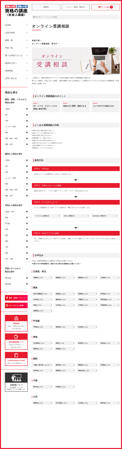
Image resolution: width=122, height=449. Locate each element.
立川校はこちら (38, 299)
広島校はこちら (60, 387)
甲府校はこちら (38, 327)
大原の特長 (10, 33)
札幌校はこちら (38, 277)
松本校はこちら (83, 327)
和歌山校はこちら (83, 370)
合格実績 (9, 71)
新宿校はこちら (83, 294)
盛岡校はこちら (83, 277)
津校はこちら (60, 343)
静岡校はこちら (38, 349)
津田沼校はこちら (106, 299)
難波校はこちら (83, 365)
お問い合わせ (11, 78)
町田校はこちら (105, 294)
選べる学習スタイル (14, 55)
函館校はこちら (60, 277)
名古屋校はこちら (38, 343)
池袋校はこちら (60, 294)
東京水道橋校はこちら (40, 294)
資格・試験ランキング (17, 298)
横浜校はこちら (60, 299)
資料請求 (46, 7)
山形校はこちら (105, 277)
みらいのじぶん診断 (16, 305)
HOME (8, 25)
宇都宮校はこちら (106, 305)
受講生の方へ (11, 63)
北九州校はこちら (61, 403)
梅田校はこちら (60, 365)
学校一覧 (9, 48)
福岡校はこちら (38, 403)
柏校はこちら (37, 305)
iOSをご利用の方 (69, 216)
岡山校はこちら (38, 387)
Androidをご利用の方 (99, 216)
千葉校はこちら (83, 299)
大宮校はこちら (83, 305)
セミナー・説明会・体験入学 (76, 7)
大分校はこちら (83, 403)
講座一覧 (9, 40)
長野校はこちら (60, 327)
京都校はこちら (105, 365)
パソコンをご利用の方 (42, 216)
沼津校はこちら (60, 349)
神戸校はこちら (38, 370)
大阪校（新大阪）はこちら (41, 365)
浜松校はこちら (105, 343)
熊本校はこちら (105, 403)
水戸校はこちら (60, 305)
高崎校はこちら (38, 311)
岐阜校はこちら (83, 343)
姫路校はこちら (60, 370)
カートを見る (105, 7)
